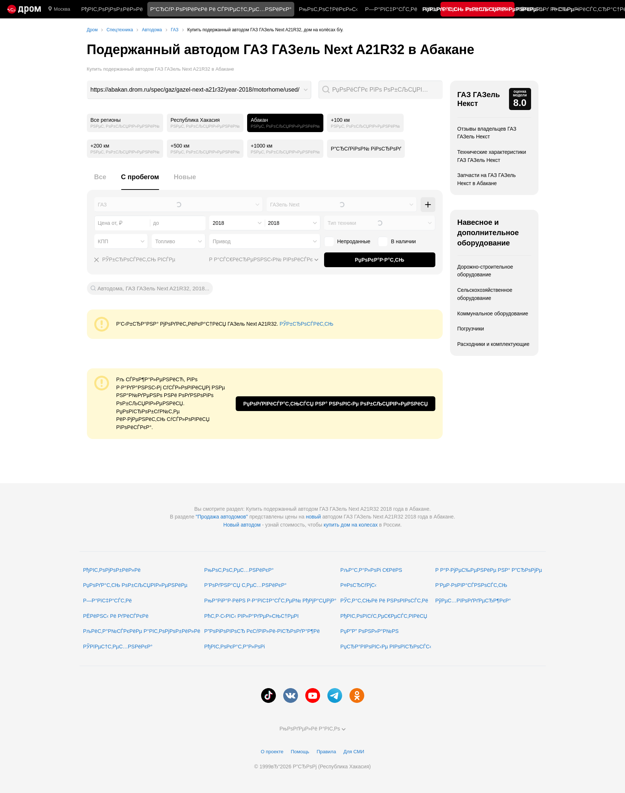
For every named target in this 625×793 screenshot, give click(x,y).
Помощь (300, 751)
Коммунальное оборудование (493, 313)
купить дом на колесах (351, 525)
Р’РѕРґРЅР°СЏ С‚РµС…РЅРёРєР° (245, 585)
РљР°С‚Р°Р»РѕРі (488, 9)
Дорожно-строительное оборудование (485, 271)
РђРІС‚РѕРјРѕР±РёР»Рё (112, 9)
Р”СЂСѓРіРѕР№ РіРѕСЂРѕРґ (366, 149)
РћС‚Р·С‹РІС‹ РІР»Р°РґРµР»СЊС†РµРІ (251, 616)
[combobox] (199, 90)
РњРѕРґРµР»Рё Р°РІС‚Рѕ (313, 729)
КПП (103, 241)
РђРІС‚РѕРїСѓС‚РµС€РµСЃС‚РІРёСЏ (383, 616)
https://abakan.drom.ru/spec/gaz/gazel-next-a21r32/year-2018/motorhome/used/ (195, 89)
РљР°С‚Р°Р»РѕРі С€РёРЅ (371, 570)
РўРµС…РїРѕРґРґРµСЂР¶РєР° (473, 600)
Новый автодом (241, 525)
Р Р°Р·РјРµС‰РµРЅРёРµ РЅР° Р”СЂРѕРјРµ (488, 570)
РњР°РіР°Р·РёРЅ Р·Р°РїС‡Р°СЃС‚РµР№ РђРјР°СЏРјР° (270, 600)
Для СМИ (353, 751)
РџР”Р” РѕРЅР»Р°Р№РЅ (369, 631)
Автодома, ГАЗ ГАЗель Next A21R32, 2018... (154, 288)
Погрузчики (470, 329)
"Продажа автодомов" (222, 517)
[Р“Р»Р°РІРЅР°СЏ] (24, 9)
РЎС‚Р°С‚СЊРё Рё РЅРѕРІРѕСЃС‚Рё (384, 600)
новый (313, 517)
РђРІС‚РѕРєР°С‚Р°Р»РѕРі (234, 646)
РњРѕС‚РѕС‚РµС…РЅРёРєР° (239, 570)
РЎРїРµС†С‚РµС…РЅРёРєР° (118, 646)
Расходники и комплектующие (493, 344)
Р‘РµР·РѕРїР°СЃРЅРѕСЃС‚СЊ (471, 585)
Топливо (165, 241)
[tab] (100, 181)
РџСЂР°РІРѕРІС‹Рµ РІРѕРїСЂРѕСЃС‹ (385, 646)
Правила (326, 751)
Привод (222, 241)
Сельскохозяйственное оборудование (485, 294)
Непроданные (354, 241)
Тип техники (342, 223)
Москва (59, 9)
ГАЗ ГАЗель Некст (478, 99)
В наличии (403, 241)
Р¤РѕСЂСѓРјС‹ (358, 585)
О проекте (272, 751)
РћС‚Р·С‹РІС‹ (442, 9)
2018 (218, 223)
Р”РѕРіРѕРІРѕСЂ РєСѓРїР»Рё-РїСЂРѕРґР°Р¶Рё (262, 631)
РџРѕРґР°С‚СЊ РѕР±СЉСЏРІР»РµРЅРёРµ (135, 585)
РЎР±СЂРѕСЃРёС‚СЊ (306, 324)
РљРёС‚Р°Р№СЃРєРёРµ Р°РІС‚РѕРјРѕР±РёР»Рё (141, 631)
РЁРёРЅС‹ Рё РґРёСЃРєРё (116, 616)
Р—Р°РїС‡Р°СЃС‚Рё (391, 9)
